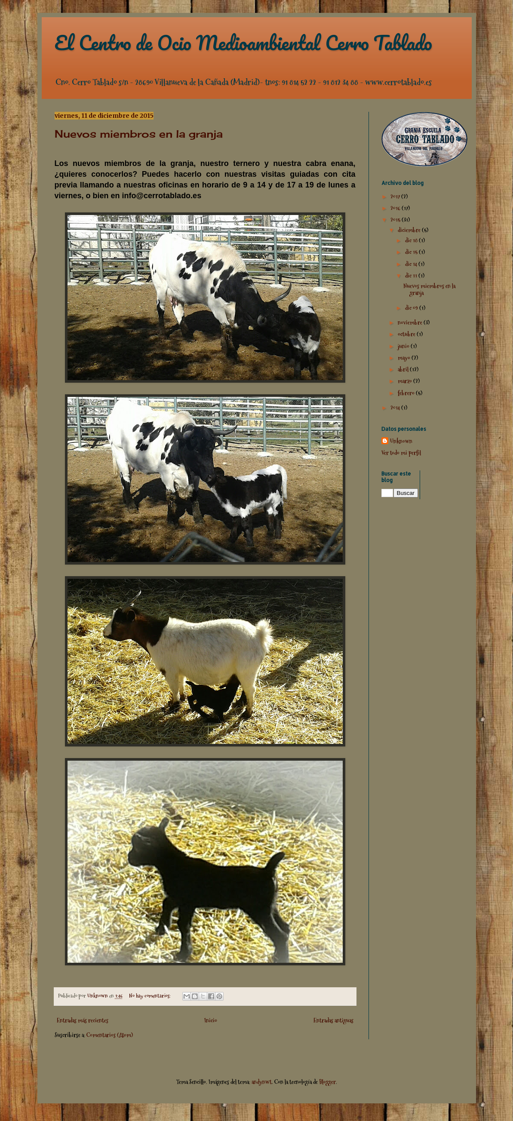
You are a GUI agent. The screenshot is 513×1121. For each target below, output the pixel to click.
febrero (407, 393)
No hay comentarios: (150, 995)
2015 (396, 219)
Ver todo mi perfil (401, 452)
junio (404, 346)
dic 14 (411, 264)
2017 (395, 196)
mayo (405, 357)
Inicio (210, 1020)
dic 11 (411, 275)
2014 (395, 407)
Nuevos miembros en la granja (139, 133)
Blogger (327, 1082)
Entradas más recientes (82, 1020)
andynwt (262, 1082)
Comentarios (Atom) (109, 1035)
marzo (405, 381)
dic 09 (412, 308)
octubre (407, 334)
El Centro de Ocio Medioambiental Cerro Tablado (243, 42)
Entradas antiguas (333, 1020)
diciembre (410, 230)
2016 (396, 208)
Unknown (401, 441)
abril (404, 369)
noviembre (411, 322)
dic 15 (412, 252)
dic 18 (412, 240)
